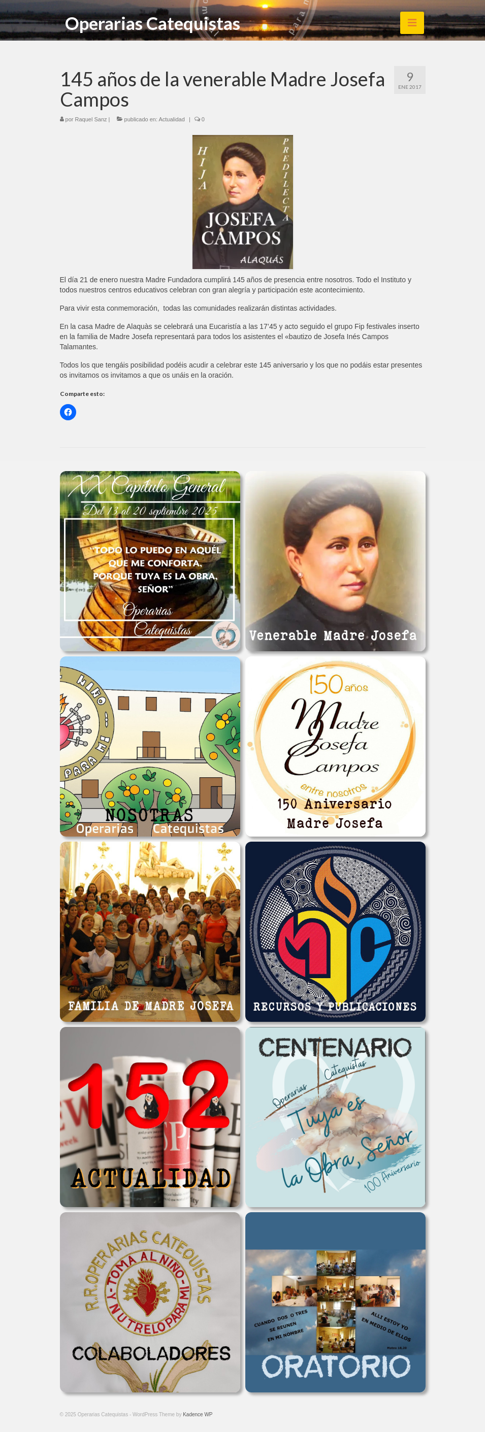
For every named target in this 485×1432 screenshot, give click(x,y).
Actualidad (171, 119)
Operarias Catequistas (152, 23)
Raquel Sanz (91, 119)
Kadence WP (197, 1414)
